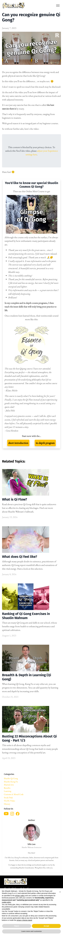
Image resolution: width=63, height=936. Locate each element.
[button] (60, 892)
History (7, 803)
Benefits (7, 787)
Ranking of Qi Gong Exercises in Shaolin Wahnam (26, 616)
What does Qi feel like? (19, 557)
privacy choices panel (24, 920)
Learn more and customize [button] (31, 931)
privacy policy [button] (20, 895)
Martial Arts (9, 784)
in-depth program (45, 443)
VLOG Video (9, 800)
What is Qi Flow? (14, 499)
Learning (7, 791)
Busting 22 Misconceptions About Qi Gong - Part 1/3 (29, 738)
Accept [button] (46, 926)
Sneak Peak (8, 797)
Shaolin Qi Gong (11, 778)
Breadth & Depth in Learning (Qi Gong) (26, 677)
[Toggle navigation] (58, 5)
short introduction (18, 443)
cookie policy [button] (6, 902)
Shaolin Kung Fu (11, 781)
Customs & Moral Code (13, 794)
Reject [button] (16, 926)
